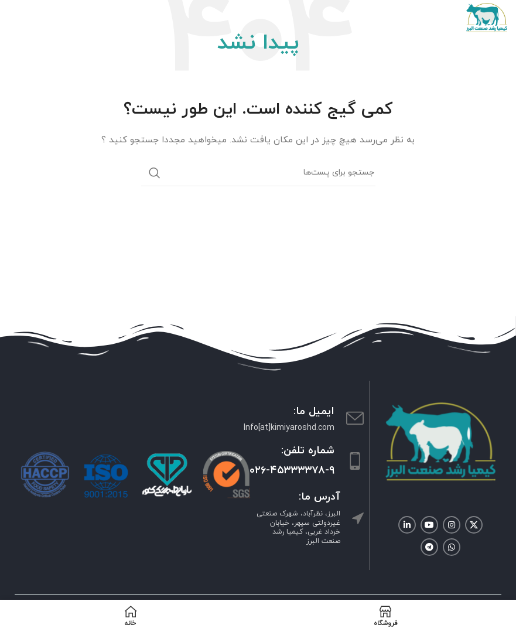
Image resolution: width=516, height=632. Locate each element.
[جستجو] (258, 172)
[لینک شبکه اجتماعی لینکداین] (407, 525)
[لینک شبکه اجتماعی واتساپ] (451, 547)
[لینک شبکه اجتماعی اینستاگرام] (451, 525)
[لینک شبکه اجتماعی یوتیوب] (429, 525)
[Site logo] (486, 16)
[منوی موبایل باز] (14, 17)
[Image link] (440, 440)
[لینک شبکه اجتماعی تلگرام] (429, 547)
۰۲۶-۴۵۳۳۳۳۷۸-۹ (292, 470)
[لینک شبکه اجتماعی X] (474, 525)
